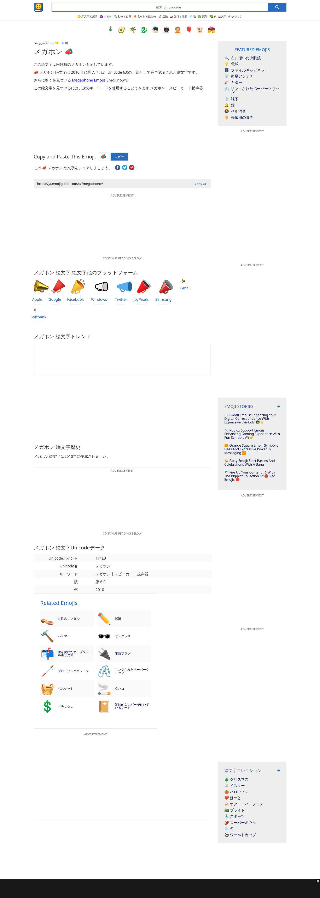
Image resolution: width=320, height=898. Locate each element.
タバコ (119, 688)
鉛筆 (118, 618)
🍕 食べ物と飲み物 (144, 16)
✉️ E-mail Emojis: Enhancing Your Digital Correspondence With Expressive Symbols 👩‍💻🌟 (250, 418)
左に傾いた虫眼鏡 (242, 58)
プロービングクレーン (73, 671)
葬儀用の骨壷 (238, 117)
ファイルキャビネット (246, 70)
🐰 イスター (234, 786)
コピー (119, 157)
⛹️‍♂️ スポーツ (234, 816)
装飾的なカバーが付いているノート (132, 706)
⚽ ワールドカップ (240, 835)
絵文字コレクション (230, 16)
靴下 (231, 99)
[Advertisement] (160, 888)
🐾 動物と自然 (122, 16)
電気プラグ (122, 653)
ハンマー (64, 636)
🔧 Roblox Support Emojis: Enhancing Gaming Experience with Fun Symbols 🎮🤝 (252, 434)
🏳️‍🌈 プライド (234, 810)
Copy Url (201, 184)
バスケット (65, 688)
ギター (233, 82)
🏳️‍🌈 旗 (213, 16)
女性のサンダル (69, 618)
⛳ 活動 (163, 16)
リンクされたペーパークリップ (132, 671)
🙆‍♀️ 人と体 (106, 16)
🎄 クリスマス (236, 779)
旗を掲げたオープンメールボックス (75, 653)
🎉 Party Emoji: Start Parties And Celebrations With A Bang (249, 462)
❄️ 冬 (229, 829)
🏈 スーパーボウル (240, 823)
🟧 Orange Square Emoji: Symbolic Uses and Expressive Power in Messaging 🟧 (251, 449)
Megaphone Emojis (88, 80)
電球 (231, 64)
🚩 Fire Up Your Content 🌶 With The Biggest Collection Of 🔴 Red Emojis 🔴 (249, 476)
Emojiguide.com (44, 43)
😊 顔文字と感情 (87, 16)
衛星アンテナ (238, 76)
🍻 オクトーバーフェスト (245, 804)
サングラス (122, 636)
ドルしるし (65, 706)
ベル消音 (235, 111)
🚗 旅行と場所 (178, 16)
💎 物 (192, 16)
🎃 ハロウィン (236, 792)
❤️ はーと (232, 798)
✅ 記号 (202, 16)
